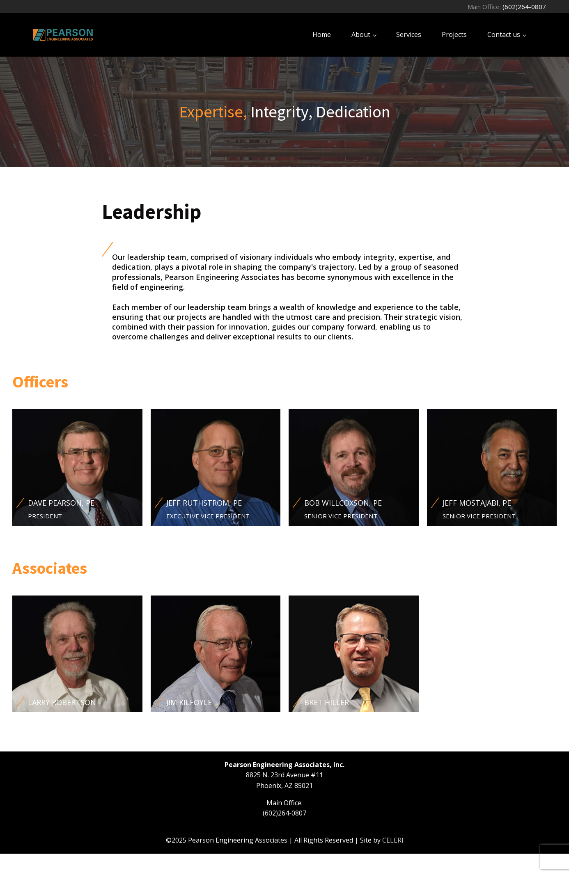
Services (408, 34)
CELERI (393, 840)
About (360, 34)
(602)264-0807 (524, 6)
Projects (454, 34)
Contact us (503, 34)
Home (321, 34)
